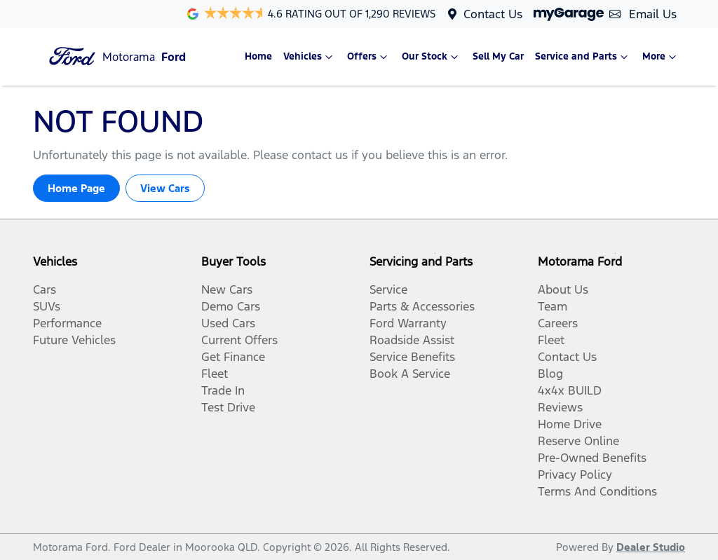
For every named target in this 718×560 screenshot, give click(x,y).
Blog (550, 373)
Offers (369, 57)
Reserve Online (578, 441)
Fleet (214, 373)
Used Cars (228, 323)
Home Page (76, 188)
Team (552, 306)
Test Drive (228, 407)
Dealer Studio (650, 547)
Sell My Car (498, 56)
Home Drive (570, 424)
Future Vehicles (74, 340)
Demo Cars (230, 306)
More (660, 57)
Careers (558, 323)
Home (258, 56)
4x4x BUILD (570, 390)
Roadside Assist (412, 340)
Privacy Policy (575, 474)
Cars (44, 289)
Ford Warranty (408, 323)
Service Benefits (412, 356)
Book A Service (410, 373)
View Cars (165, 188)
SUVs (46, 306)
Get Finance (233, 356)
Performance (67, 323)
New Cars (226, 289)
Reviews (560, 407)
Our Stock (431, 57)
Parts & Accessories (422, 306)
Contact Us (492, 14)
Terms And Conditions (597, 491)
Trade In (223, 390)
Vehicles (309, 57)
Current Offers (239, 340)
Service (388, 289)
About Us (563, 289)
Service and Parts (583, 57)
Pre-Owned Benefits (592, 457)
